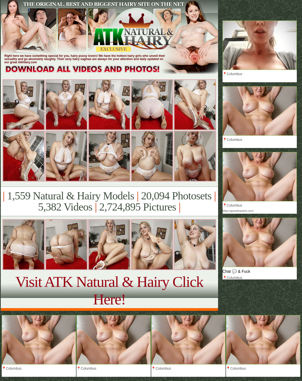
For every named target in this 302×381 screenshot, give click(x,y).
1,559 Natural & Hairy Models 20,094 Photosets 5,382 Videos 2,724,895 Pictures (109, 201)
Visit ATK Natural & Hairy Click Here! (109, 290)
